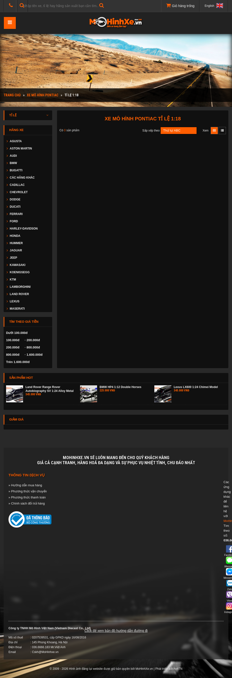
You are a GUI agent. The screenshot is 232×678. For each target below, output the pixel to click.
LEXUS (14, 301)
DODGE (15, 199)
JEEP (13, 257)
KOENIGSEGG (20, 272)
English (214, 5)
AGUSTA (16, 141)
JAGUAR (16, 250)
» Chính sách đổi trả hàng (26, 503)
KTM (13, 279)
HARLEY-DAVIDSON (24, 228)
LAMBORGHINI (20, 287)
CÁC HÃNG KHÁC (22, 177)
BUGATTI (16, 170)
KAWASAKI (17, 265)
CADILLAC (17, 185)
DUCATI (15, 206)
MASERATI (17, 308)
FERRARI (16, 214)
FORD (14, 221)
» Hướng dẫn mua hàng (25, 485)
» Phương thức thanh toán (27, 497)
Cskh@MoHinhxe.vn (45, 652)
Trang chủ (12, 95)
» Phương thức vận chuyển (27, 491)
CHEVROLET (19, 192)
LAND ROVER (19, 294)
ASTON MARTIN (21, 148)
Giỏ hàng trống (180, 5)
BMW (13, 163)
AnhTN (177, 668)
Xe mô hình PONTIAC (42, 95)
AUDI (13, 155)
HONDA (15, 236)
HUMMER (16, 243)
